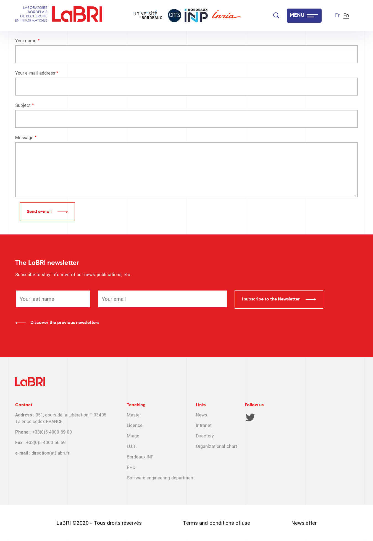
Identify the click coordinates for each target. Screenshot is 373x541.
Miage (133, 436)
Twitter (250, 417)
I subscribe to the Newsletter (271, 299)
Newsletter (304, 523)
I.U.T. (132, 446)
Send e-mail (40, 212)
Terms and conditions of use (216, 523)
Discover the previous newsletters (64, 323)
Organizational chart (216, 446)
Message (24, 137)
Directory (205, 436)
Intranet (204, 425)
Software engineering (148, 478)
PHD (131, 467)
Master (134, 415)
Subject (23, 105)
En (346, 15)
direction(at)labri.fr (50, 453)
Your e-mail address (35, 73)
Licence (135, 425)
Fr (337, 15)
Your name (25, 40)
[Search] (276, 15)
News (201, 415)
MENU (297, 15)
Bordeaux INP (140, 457)
